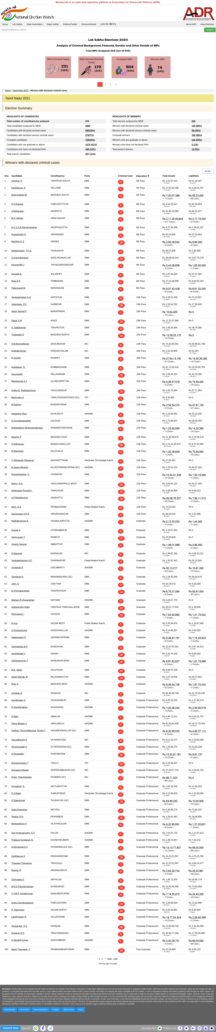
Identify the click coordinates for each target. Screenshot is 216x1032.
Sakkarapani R (18, 637)
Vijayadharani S (19, 740)
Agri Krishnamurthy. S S (23, 833)
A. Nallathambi (18, 327)
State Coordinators (41, 1010)
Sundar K (16, 530)
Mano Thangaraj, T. (20, 949)
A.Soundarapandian (21, 421)
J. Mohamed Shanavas (22, 460)
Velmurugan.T (18, 537)
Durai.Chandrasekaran (22, 903)
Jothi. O (15, 584)
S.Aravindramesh (19, 258)
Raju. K (15, 684)
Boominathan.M (19, 195)
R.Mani (14, 716)
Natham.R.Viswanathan (23, 600)
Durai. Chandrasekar (21, 777)
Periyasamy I (17, 614)
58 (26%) (196, 130)
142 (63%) (197, 140)
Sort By (208, 171)
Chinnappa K (17, 879)
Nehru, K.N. (17, 483)
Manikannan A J (19, 381)
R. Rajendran (17, 910)
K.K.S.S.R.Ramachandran (24, 227)
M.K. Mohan (17, 218)
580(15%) (90, 130)
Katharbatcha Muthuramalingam (27, 428)
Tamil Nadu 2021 (20, 90)
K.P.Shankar (17, 204)
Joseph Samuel (19, 544)
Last (115, 958)
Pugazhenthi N (18, 234)
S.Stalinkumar (18, 800)
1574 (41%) (91, 144)
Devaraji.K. (16, 274)
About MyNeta (207, 24)
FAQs (81, 1010)
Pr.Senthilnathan (19, 707)
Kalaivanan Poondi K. (22, 490)
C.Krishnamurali (19, 630)
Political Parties (70, 24)
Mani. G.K (16, 507)
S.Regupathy (17, 754)
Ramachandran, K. (20, 474)
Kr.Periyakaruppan (20, 591)
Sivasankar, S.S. (19, 926)
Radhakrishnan (18, 351)
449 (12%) (90, 149)
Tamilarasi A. (17, 577)
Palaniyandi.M (18, 288)
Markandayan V (19, 824)
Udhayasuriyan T (19, 661)
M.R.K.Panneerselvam (22, 886)
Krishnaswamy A (19, 847)
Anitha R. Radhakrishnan (23, 390)
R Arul (14, 623)
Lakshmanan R (18, 917)
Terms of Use (69, 1010)
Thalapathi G (17, 334)
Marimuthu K (17, 397)
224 (193, 121)
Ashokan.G (16, 693)
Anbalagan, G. (18, 367)
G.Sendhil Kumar (19, 940)
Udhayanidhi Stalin (20, 607)
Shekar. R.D (17, 817)
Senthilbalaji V (18, 653)
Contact (55, 1010)
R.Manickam (17, 451)
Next (109, 958)
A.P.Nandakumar (19, 498)
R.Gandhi (16, 358)
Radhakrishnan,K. (20, 521)
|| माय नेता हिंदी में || (108, 24)
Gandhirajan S (18, 700)
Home (5, 24)
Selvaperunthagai (20, 770)
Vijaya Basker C (19, 723)
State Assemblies (34, 24)
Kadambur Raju (19, 414)
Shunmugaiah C (19, 747)
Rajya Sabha (53, 24)
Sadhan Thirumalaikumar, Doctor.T (28, 730)
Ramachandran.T (20, 763)
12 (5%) (195, 149)
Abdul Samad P (19, 311)
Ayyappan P (17, 567)
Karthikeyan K (18, 856)
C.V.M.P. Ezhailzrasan (22, 893)
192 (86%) (197, 135)
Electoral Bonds (89, 24)
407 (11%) (90, 154)
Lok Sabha (17, 24)
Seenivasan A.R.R (20, 514)
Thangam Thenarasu (21, 863)
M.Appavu (16, 404)
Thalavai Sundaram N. (22, 840)
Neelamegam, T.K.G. (21, 251)
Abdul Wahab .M (19, 677)
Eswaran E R (17, 933)
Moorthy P (16, 437)
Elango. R (16, 870)
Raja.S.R (15, 281)
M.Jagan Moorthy (20, 467)
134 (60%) (197, 126)
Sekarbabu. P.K (19, 304)
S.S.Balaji (16, 793)
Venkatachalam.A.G (21, 297)
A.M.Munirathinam (20, 344)
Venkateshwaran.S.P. (21, 560)
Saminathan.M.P (19, 646)
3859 (87, 126)
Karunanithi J (17, 265)
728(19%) (90, 140)
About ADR (191, 24)
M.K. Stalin (16, 670)
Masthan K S (17, 241)
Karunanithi (17, 374)
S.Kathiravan (17, 444)
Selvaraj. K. (17, 181)
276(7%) (89, 135)
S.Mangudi (16, 553)
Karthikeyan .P (18, 188)
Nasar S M (16, 320)
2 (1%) (195, 144)
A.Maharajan (17, 211)
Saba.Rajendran (19, 809)
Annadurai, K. (18, 786)
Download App (149, 1028)
